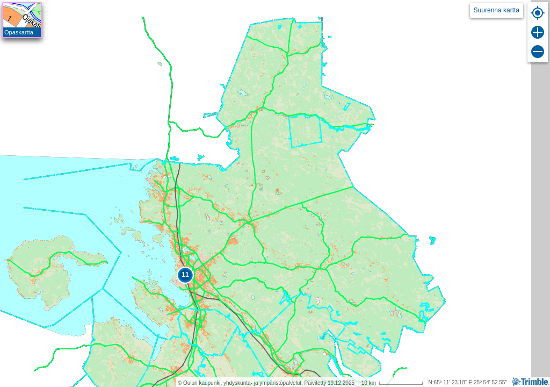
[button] (185, 275)
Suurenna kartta (496, 10)
